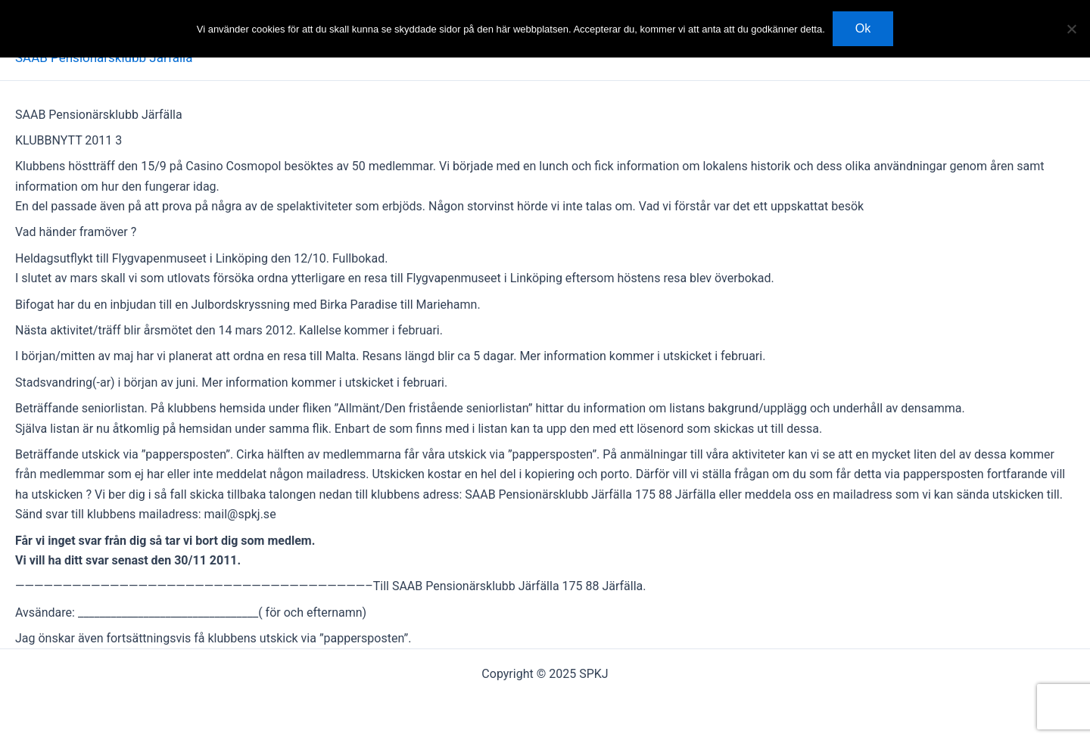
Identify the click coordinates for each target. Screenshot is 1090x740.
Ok (862, 28)
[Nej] (1071, 28)
